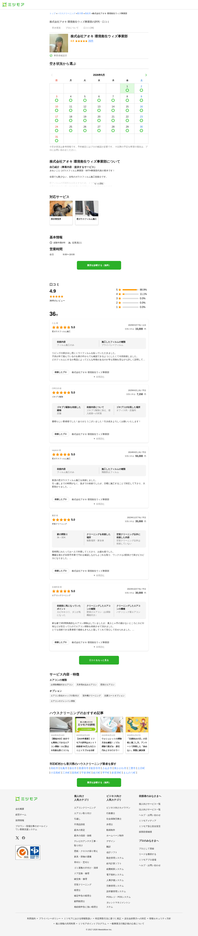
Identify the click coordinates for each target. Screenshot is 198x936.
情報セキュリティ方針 (160, 918)
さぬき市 (107, 768)
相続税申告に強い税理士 (86, 907)
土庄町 (141, 768)
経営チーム (20, 814)
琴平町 (106, 772)
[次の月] (146, 75)
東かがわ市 (120, 768)
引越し (77, 819)
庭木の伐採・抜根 (82, 835)
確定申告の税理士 (82, 895)
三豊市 (132, 768)
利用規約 (31, 918)
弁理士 (109, 824)
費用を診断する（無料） (99, 265)
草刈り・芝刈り (81, 862)
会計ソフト (111, 852)
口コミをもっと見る (99, 660)
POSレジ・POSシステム (118, 897)
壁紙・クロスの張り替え (86, 851)
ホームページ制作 (115, 835)
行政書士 (110, 813)
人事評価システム (115, 880)
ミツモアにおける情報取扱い (78, 918)
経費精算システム (115, 869)
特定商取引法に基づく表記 (108, 918)
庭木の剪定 (79, 830)
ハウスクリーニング (66, 13)
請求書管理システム (116, 891)
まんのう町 (129, 772)
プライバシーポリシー (50, 918)
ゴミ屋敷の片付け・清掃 (86, 868)
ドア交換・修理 (81, 873)
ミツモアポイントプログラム (92, 923)
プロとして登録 (146, 848)
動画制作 (110, 830)
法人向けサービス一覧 (150, 809)
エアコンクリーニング (85, 807)
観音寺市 (95, 768)
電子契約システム (115, 874)
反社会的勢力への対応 (135, 918)
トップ (53, 13)
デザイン (110, 841)
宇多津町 (86, 772)
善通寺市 (84, 768)
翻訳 (108, 846)
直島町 (75, 772)
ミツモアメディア (147, 820)
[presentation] (56, 28)
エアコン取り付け (82, 813)
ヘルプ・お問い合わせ (150, 815)
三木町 (66, 772)
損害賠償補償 (145, 832)
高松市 (88, 13)
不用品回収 (79, 824)
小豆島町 (56, 772)
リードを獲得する (147, 854)
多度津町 (116, 772)
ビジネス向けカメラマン (118, 807)
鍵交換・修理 (80, 879)
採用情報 (19, 820)
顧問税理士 (79, 901)
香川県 (80, 13)
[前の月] (52, 75)
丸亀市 (63, 768)
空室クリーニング (82, 884)
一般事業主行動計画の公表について (127, 923)
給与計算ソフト (114, 863)
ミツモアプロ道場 (147, 859)
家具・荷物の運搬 (82, 856)
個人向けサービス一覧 (150, 804)
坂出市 (73, 768)
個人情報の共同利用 (65, 923)
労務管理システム (115, 886)
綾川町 (96, 772)
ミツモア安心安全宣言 (150, 826)
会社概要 (19, 809)
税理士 (77, 890)
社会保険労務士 (114, 819)
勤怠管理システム (115, 858)
